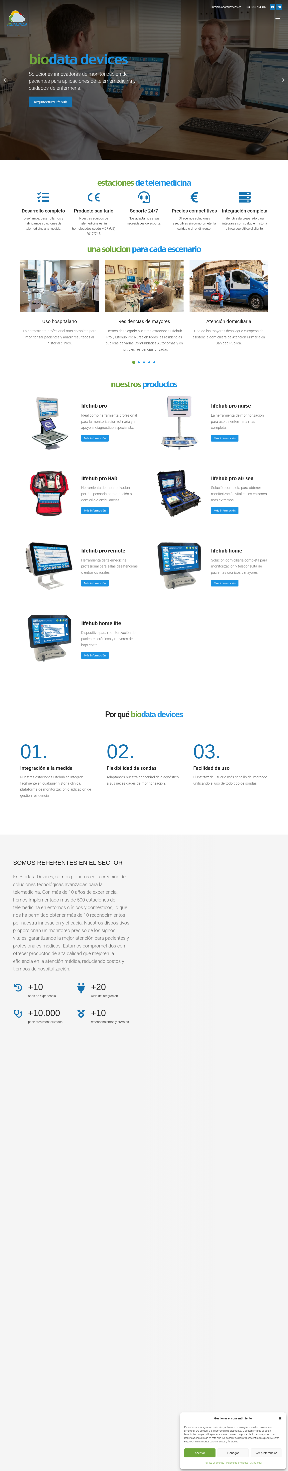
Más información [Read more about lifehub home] (217, 550)
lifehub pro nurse (223, 402)
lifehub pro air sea (224, 458)
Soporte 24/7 (144, 211)
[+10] (18, 935)
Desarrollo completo (43, 211)
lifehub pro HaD (91, 458)
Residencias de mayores (144, 321)
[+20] (81, 935)
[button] (280, 1418)
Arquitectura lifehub (50, 102)
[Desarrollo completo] (43, 197)
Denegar (233, 1453)
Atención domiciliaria (228, 321)
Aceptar (200, 1453)
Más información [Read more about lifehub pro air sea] (217, 491)
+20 (98, 934)
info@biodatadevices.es (226, 7)
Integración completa (244, 211)
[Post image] (43, 415)
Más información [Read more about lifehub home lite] (87, 609)
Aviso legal (256, 1462)
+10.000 (44, 960)
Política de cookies (214, 1462)
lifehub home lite (93, 577)
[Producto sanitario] (93, 197)
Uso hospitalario (59, 321)
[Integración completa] (244, 197)
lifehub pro (86, 399)
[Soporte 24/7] (144, 197)
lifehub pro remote (95, 518)
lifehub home (218, 518)
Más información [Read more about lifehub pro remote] (87, 550)
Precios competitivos (194, 211)
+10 (35, 934)
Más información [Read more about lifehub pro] (87, 431)
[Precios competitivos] (194, 197)
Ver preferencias (266, 1453)
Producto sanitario (93, 211)
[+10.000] (18, 960)
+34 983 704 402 (256, 7)
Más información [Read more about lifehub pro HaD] (87, 491)
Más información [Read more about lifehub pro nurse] (217, 428)
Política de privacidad (237, 1462)
